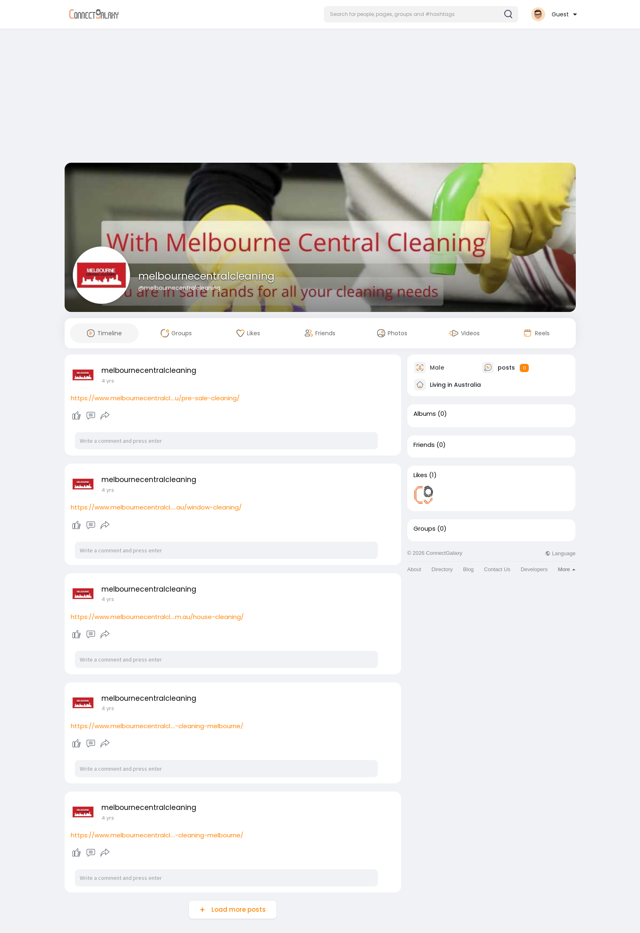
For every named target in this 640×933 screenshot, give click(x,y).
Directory (442, 569)
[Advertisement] (320, 97)
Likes (420, 475)
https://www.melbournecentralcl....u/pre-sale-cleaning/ (155, 398)
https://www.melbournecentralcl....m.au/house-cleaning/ (157, 616)
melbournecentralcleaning (206, 276)
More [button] (566, 569)
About (414, 569)
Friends (424, 445)
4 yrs (107, 381)
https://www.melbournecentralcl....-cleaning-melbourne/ (157, 726)
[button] (421, 14)
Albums (424, 413)
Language (560, 553)
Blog (468, 569)
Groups (424, 528)
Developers (534, 569)
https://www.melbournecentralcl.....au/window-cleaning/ (156, 507)
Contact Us (497, 569)
